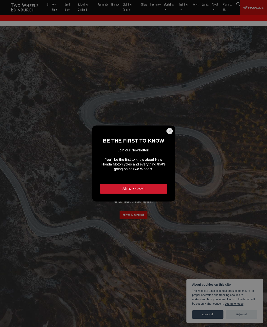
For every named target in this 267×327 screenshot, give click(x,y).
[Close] (169, 131)
